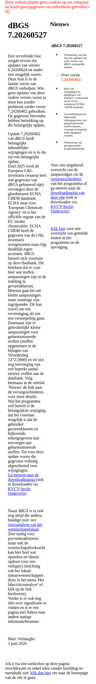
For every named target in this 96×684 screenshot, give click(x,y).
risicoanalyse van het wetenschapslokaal (25, 526)
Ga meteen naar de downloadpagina (23, 477)
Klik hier (58, 228)
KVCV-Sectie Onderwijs (19, 491)
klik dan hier (40, 673)
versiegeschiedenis (66, 179)
